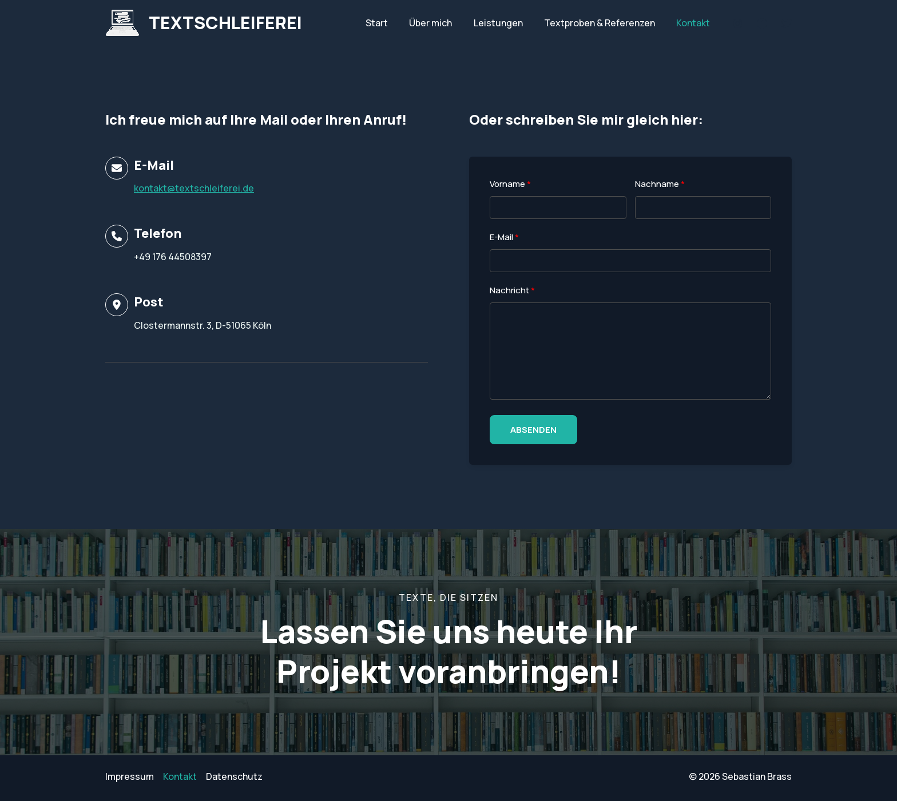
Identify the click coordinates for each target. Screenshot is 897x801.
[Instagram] (737, 23)
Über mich (441, 23)
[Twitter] (786, 23)
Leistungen (505, 23)
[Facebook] (762, 23)
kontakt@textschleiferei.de (194, 188)
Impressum (129, 776)
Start (390, 23)
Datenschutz (234, 776)
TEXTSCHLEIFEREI (225, 22)
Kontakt (695, 23)
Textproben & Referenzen (604, 23)
